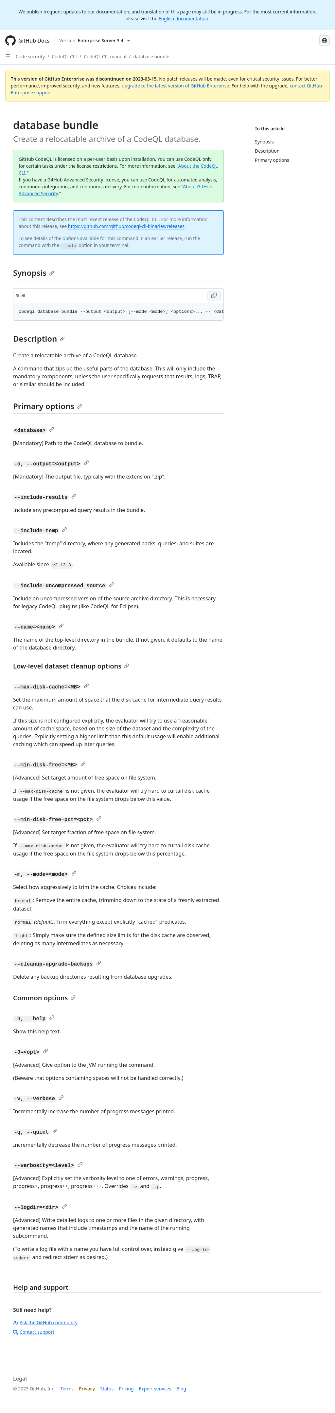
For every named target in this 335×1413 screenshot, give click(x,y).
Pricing (126, 1388)
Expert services (155, 1388)
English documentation (183, 18)
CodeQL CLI (64, 56)
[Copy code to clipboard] (214, 295)
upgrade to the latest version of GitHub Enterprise (175, 86)
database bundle (151, 56)
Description (39, 338)
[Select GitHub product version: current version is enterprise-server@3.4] (94, 40)
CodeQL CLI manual (105, 56)
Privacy (87, 1388)
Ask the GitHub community (45, 1322)
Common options (44, 997)
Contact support (33, 1332)
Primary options (47, 406)
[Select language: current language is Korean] (324, 40)
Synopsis (33, 272)
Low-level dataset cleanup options (71, 666)
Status (107, 1388)
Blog (181, 1388)
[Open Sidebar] (8, 56)
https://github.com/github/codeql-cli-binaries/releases (126, 226)
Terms (67, 1388)
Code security (30, 56)
